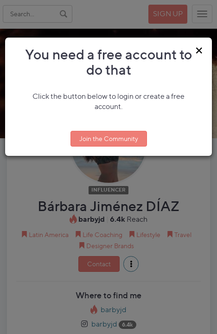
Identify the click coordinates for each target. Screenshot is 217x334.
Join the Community (108, 138)
